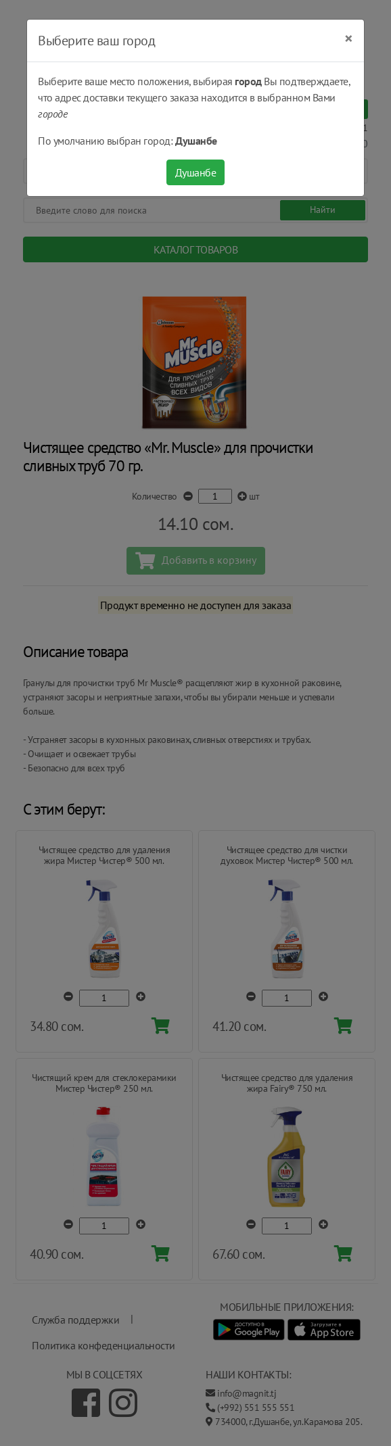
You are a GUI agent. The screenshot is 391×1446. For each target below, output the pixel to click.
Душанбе (195, 172)
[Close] (349, 38)
